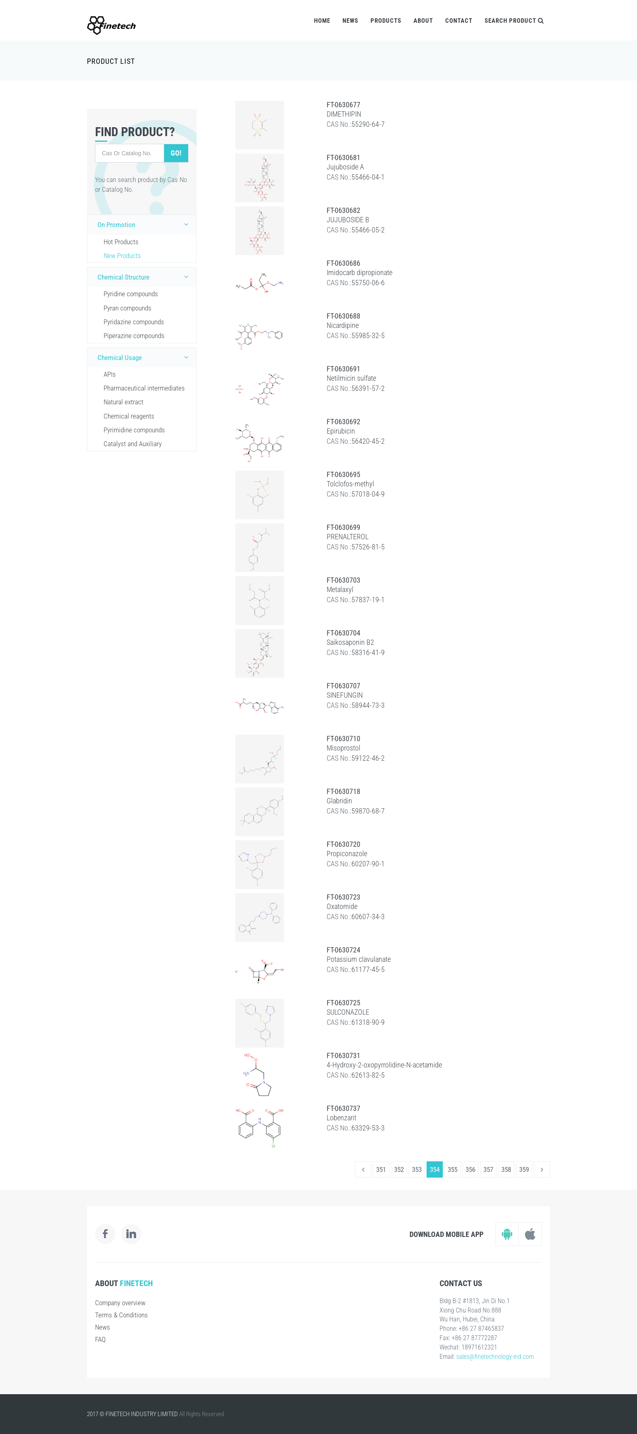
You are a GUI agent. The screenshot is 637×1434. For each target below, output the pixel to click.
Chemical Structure (145, 277)
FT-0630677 (343, 104)
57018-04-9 (368, 494)
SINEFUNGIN (345, 695)
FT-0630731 (343, 1055)
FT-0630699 (343, 527)
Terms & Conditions (121, 1315)
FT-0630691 (343, 368)
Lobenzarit (341, 1117)
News (350, 20)
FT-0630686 (343, 263)
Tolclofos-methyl (350, 483)
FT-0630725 (343, 1002)
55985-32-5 (368, 335)
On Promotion (145, 224)
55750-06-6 (368, 282)
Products (385, 20)
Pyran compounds (128, 308)
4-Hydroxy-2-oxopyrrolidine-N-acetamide (384, 1065)
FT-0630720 (343, 844)
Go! (176, 153)
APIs (110, 374)
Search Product (514, 20)
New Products (122, 256)
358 (506, 1169)
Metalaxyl (340, 589)
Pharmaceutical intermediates (144, 388)
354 (435, 1169)
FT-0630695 (343, 474)
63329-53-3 (368, 1128)
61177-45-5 (368, 969)
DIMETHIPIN (344, 114)
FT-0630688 (343, 316)
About (423, 20)
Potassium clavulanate (359, 959)
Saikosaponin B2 (350, 642)
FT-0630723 (343, 897)
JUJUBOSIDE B (348, 219)
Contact (458, 20)
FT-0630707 (343, 685)
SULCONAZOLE (348, 1012)
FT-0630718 (343, 791)
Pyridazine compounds (134, 322)
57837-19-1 (368, 599)
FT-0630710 (343, 738)
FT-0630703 (343, 580)
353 (417, 1169)
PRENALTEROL (347, 536)
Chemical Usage (145, 357)
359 (524, 1169)
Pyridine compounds (131, 294)
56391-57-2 (368, 388)
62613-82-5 (368, 1075)
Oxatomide (342, 906)
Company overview (120, 1303)
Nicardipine (343, 325)
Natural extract (123, 402)
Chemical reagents (129, 416)
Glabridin (339, 800)
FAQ (100, 1339)
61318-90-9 (368, 1022)
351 (381, 1169)
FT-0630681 (343, 157)
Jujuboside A (345, 167)
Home (322, 20)
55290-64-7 (368, 124)
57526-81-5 (368, 546)
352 (399, 1169)
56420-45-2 (368, 441)
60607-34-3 (368, 916)
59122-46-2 (368, 758)
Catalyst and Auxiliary (133, 444)
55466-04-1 (368, 177)
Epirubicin (341, 431)
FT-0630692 (343, 421)
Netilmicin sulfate (351, 378)
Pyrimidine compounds (134, 430)
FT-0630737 (343, 1108)
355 (452, 1169)
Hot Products (121, 242)
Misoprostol (343, 748)
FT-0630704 (343, 633)
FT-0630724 (343, 950)
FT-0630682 (343, 210)
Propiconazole (347, 853)
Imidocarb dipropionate (359, 272)
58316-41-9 (368, 652)
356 (470, 1169)
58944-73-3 (368, 705)
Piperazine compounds (134, 336)
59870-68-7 (368, 811)
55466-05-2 (368, 230)
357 (488, 1169)
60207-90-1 (368, 863)
